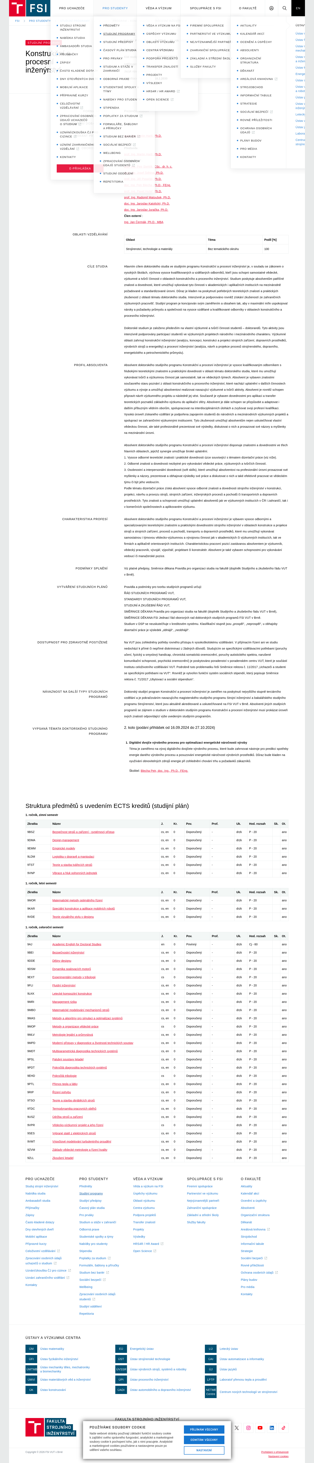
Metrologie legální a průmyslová (72, 1034)
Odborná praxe (89, 1229)
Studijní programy (75, 21)
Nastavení (204, 1450)
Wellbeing (85, 1287)
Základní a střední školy (203, 1215)
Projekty (138, 1229)
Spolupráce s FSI (206, 8)
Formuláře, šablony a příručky (99, 1265)
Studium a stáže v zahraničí (97, 1222)
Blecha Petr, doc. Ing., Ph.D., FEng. (164, 770)
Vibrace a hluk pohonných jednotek (74, 873)
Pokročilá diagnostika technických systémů (79, 1067)
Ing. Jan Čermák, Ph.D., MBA (143, 222)
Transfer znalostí (144, 1222)
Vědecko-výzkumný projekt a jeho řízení (77, 1125)
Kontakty (31, 1285)
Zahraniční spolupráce (202, 1208)
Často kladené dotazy (39, 1222)
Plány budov (249, 1279)
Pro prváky (86, 1215)
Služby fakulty (196, 1222)
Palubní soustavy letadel (68, 1059)
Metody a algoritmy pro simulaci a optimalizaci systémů (87, 1018)
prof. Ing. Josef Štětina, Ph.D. (144, 172)
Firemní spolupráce (200, 1186)
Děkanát (246, 1222)
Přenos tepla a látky (65, 1084)
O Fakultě (248, 8)
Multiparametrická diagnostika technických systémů (85, 1051)
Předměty (85, 1186)
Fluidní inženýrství (64, 985)
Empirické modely (63, 848)
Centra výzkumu (144, 1208)
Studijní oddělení (90, 1306)
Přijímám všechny (204, 1429)
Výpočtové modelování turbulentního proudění (81, 1141)
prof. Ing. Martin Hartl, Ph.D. (143, 135)
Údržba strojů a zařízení (67, 1117)
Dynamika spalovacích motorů (71, 969)
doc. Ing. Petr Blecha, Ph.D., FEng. (147, 185)
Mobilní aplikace (36, 1236)
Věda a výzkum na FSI (148, 1186)
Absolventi (248, 1208)
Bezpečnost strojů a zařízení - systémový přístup (83, 832)
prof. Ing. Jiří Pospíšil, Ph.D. (143, 179)
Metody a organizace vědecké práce (75, 1026)
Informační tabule (252, 1243)
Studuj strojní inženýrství (41, 1186)
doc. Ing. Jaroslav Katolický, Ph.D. (147, 203)
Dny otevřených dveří (39, 1229)
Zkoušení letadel (63, 1158)
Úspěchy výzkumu (145, 1193)
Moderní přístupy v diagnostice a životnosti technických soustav (92, 1043)
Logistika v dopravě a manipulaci (73, 856)
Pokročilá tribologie (64, 1075)
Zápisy (29, 1215)
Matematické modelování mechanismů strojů (80, 1010)
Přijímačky (32, 1208)
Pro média (247, 1287)
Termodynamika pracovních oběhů (74, 1108)
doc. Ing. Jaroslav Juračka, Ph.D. (146, 209)
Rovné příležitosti (252, 1265)
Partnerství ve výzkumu (202, 1193)
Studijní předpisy (90, 1200)
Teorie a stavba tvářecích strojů (72, 864)
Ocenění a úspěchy (254, 1200)
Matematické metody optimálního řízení (77, 900)
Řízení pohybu (61, 1092)
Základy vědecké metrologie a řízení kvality (79, 1149)
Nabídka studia (35, 1193)
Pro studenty (115, 8)
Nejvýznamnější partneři (203, 1200)
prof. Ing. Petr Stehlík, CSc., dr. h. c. (148, 166)
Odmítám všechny (204, 1439)
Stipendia (85, 1251)
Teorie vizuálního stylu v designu (73, 916)
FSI (17, 21)
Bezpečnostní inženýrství (68, 952)
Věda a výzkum (159, 8)
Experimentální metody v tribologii (74, 977)
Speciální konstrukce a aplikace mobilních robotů (83, 908)
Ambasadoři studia (37, 1200)
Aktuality (246, 1186)
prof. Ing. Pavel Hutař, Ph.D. (143, 191)
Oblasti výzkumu (144, 1200)
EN (298, 8)
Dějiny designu (61, 960)
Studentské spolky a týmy (96, 1236)
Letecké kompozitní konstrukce (72, 993)
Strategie (247, 1251)
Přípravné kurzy (35, 1243)
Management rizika (64, 1001)
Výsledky (139, 1236)
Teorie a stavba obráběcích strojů (73, 1100)
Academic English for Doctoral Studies (76, 944)
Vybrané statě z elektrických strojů (74, 1133)
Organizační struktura (255, 1215)
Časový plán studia (92, 1208)
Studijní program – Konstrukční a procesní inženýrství (143, 21)
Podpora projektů (144, 1215)
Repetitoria (86, 1313)
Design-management (65, 840)
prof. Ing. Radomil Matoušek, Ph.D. (147, 197)
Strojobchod (249, 1236)
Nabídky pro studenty (93, 1243)
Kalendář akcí (250, 1193)
